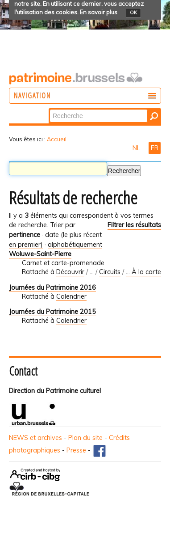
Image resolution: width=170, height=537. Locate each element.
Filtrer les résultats (134, 225)
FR (154, 148)
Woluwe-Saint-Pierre (40, 254)
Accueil (56, 139)
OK (133, 12)
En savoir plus (98, 12)
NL (137, 148)
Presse (76, 450)
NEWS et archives (35, 438)
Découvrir (70, 272)
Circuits (109, 272)
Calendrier (71, 296)
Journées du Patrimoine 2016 (52, 287)
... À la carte (143, 272)
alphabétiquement (75, 245)
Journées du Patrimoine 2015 (52, 312)
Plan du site (85, 438)
